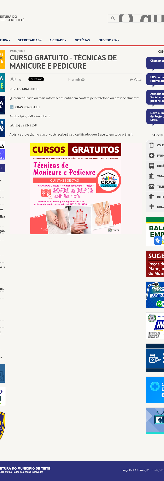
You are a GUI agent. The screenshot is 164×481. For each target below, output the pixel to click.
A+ (13, 78)
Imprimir (74, 79)
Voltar (138, 79)
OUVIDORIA (109, 40)
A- (20, 79)
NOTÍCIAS (82, 40)
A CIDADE (58, 40)
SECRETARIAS (30, 40)
